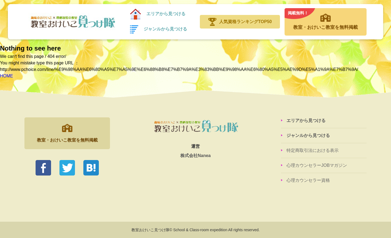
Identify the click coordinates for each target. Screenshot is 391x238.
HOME (6, 76)
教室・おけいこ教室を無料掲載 (326, 19)
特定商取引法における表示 (312, 150)
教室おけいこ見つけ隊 (72, 22)
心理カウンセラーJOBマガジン (316, 165)
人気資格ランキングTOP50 (245, 21)
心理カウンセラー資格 (308, 180)
